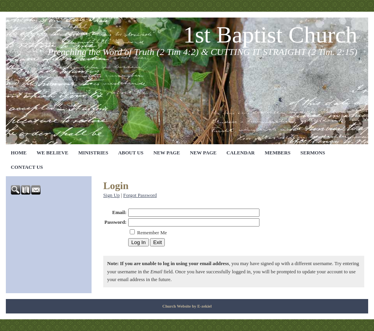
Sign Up (111, 195)
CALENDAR (240, 153)
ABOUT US (130, 153)
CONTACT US (27, 167)
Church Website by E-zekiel (187, 306)
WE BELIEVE (52, 153)
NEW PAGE (166, 153)
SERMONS (312, 153)
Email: (119, 212)
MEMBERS (277, 153)
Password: (115, 222)
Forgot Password (140, 195)
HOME (19, 153)
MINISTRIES (93, 153)
